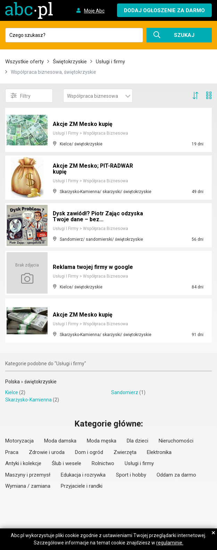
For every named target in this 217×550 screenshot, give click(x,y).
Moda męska (101, 441)
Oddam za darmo (176, 475)
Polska (12, 381)
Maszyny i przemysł (27, 475)
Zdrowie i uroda (47, 452)
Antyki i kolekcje (23, 463)
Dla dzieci (137, 441)
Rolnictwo (103, 463)
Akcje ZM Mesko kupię (82, 124)
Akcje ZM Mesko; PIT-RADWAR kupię (93, 169)
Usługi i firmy (110, 61)
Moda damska (60, 441)
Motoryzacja (19, 441)
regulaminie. (169, 542)
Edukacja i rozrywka (83, 475)
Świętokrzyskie (70, 61)
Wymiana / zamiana (27, 486)
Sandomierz (124, 392)
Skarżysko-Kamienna (28, 399)
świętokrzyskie (40, 381)
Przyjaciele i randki (81, 486)
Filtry (21, 96)
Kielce (11, 392)
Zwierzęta (125, 452)
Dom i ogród (89, 452)
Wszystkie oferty (24, 61)
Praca (11, 452)
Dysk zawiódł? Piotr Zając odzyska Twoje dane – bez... (98, 216)
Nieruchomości (176, 441)
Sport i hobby (131, 475)
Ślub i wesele (66, 463)
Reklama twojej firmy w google (93, 267)
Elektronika (159, 452)
